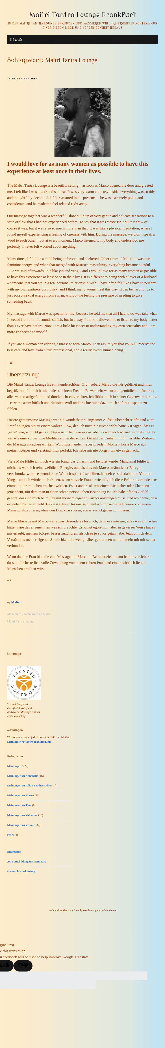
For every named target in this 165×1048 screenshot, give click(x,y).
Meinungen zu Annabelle (22, 775)
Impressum (14, 851)
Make (63, 910)
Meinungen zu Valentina (22, 815)
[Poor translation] (23, 966)
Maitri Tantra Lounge (20, 621)
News (10, 834)
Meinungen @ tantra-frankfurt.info (29, 741)
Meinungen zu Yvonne (21, 825)
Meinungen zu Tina (19, 805)
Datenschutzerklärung (21, 871)
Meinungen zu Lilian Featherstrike (29, 785)
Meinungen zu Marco (37, 614)
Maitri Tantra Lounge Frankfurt (82, 15)
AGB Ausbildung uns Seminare (26, 861)
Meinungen (14, 614)
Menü (17, 39)
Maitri (16, 602)
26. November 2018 (22, 78)
